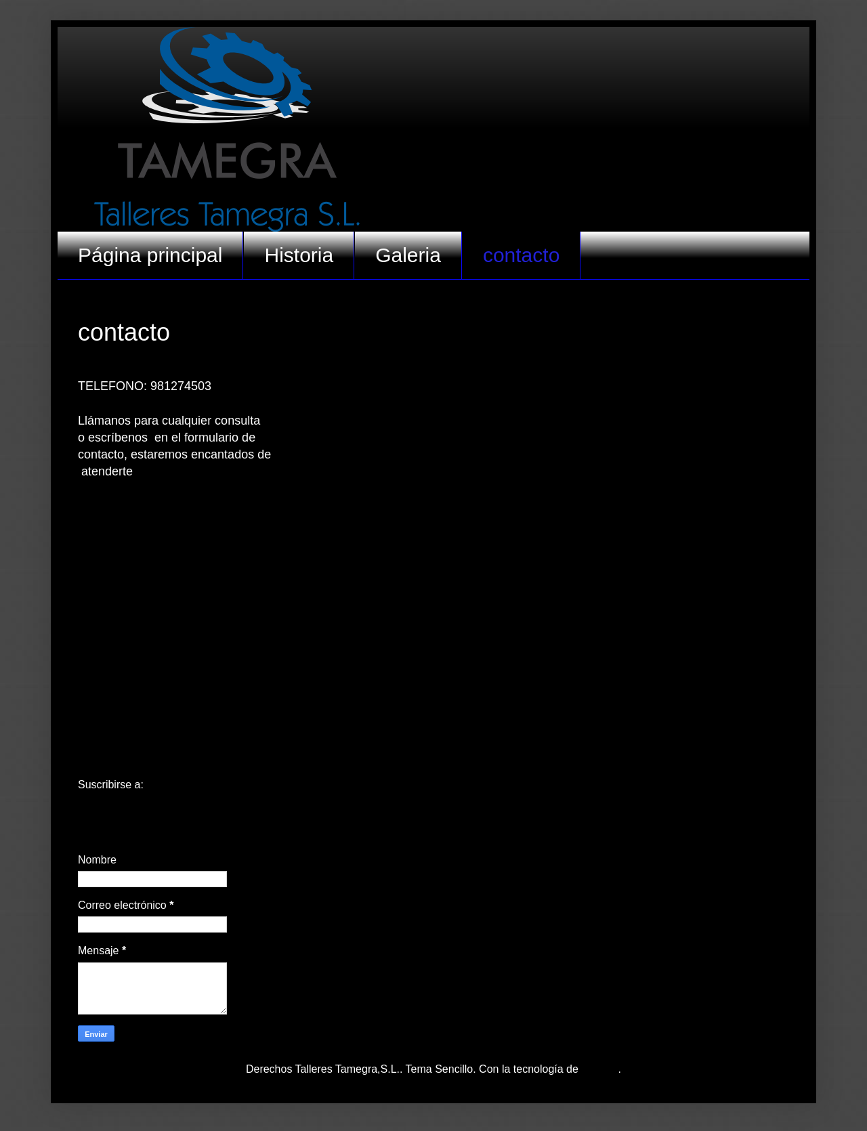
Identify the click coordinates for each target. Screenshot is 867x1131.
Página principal (150, 255)
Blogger (599, 1069)
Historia (298, 255)
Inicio (433, 759)
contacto (521, 255)
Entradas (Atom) (185, 784)
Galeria (408, 255)
